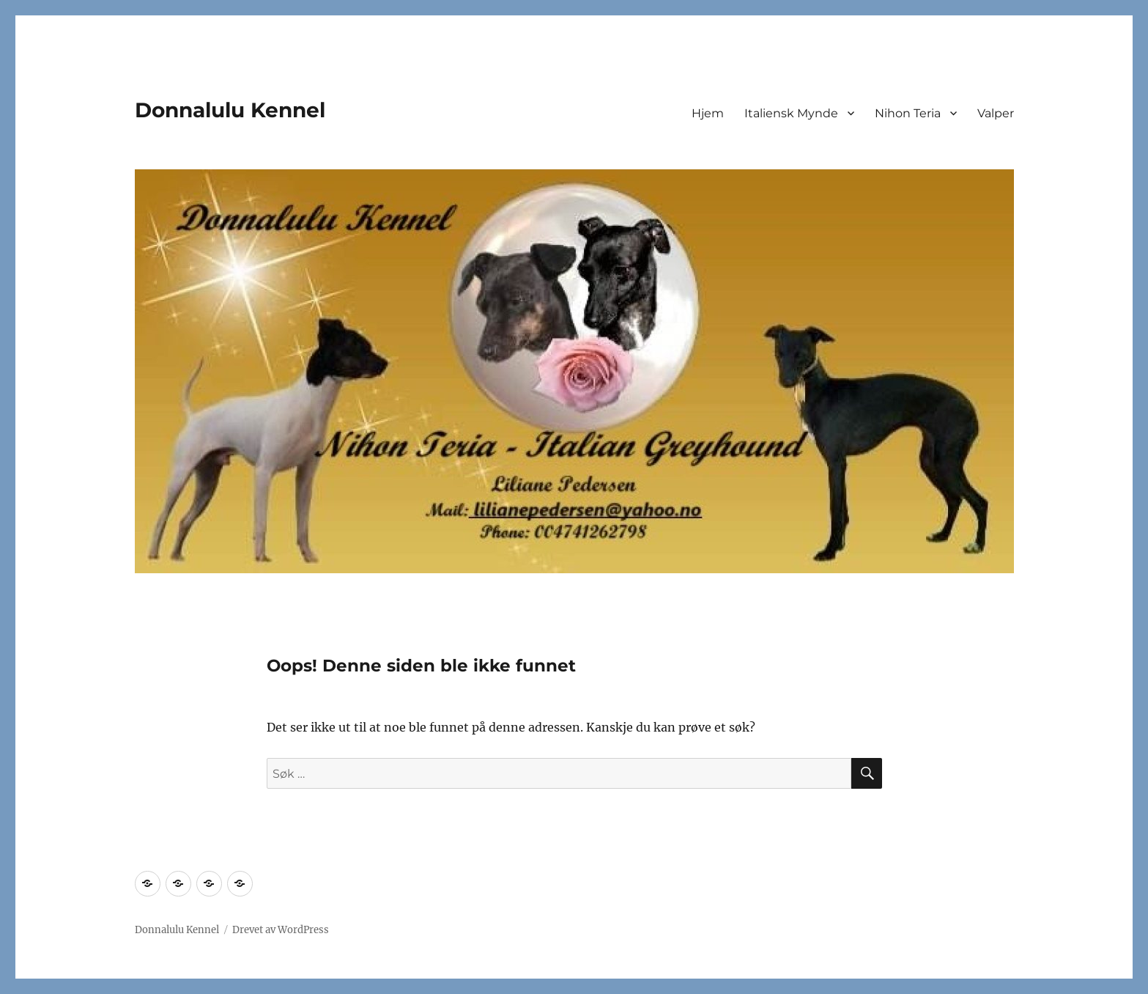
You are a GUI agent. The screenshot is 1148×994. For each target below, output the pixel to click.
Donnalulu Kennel (230, 109)
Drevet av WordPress (280, 930)
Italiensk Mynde (791, 113)
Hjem (708, 113)
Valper (995, 113)
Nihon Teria (908, 113)
